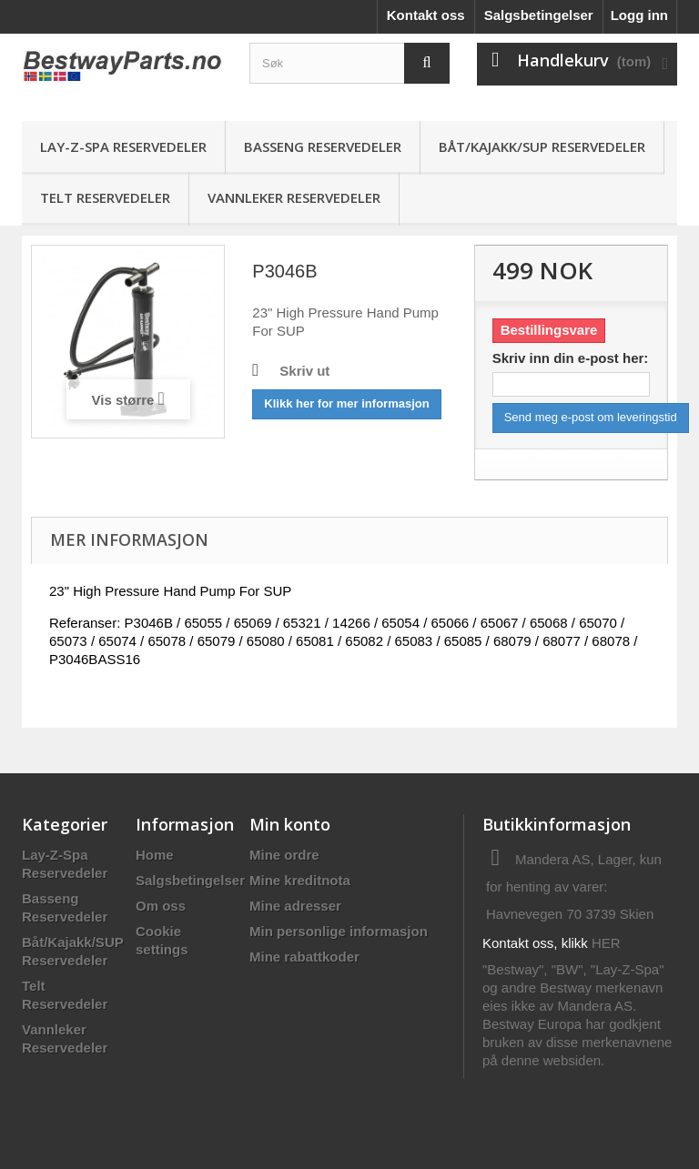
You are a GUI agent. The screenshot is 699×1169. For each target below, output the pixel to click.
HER (606, 943)
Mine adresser (295, 905)
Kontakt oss (426, 15)
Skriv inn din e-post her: (570, 358)
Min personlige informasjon (338, 931)
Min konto (289, 824)
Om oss (161, 905)
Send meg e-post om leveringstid (590, 417)
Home (155, 854)
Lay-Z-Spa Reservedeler (123, 146)
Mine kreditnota (299, 880)
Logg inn (639, 15)
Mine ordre (284, 854)
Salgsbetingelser (538, 15)
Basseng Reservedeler (322, 146)
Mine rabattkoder (304, 956)
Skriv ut (304, 370)
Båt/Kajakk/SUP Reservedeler (542, 146)
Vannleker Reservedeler (294, 197)
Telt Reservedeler (105, 197)
